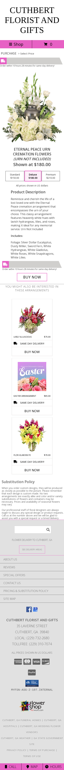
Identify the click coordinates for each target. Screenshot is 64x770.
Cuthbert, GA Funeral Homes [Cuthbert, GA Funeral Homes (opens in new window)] (21, 720)
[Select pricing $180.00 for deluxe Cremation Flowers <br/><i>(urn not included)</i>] (33, 176)
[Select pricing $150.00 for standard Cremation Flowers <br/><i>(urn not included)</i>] (15, 176)
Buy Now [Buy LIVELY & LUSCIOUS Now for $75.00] (32, 352)
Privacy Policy (16, 750)
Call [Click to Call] (10, 766)
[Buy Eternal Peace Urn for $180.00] (32, 277)
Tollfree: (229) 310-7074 (32, 644)
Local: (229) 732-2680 (32, 638)
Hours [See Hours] (53, 766)
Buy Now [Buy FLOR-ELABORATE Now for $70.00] (32, 470)
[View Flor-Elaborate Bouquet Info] (32, 435)
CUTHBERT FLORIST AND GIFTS (32, 20)
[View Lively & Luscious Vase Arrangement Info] (32, 317)
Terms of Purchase (42, 750)
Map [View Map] (32, 766)
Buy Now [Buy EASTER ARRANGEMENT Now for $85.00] (32, 411)
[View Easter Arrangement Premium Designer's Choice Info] (32, 376)
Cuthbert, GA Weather (16, 738)
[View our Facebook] (29, 611)
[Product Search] (32, 529)
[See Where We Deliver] (32, 549)
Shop (16, 44)
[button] (32, 683)
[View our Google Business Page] (35, 611)
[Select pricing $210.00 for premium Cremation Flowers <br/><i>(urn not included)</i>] (51, 176)
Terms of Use (32, 756)
